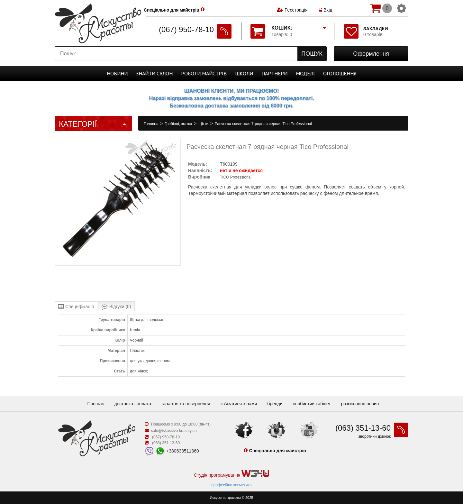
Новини (117, 73)
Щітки (204, 124)
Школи (244, 73)
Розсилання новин (360, 403)
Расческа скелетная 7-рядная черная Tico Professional (263, 124)
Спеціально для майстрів (176, 7)
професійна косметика (231, 485)
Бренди (274, 403)
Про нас (95, 403)
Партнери (274, 73)
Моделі (305, 73)
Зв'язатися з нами (238, 403)
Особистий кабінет (312, 403)
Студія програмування (231, 474)
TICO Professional (235, 177)
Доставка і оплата (132, 403)
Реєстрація (296, 8)
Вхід (325, 8)
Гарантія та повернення (185, 403)
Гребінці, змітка (179, 124)
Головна (151, 124)
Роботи (204, 73)
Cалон (154, 73)
